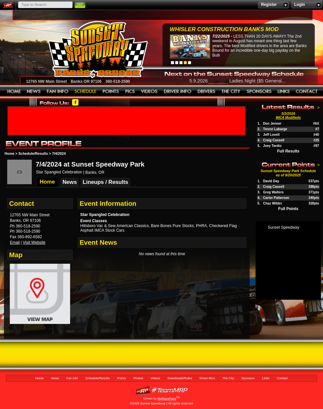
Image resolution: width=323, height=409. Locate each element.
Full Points (288, 208)
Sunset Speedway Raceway (81, 49)
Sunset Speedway (283, 227)
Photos (130, 91)
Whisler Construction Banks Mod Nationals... (224, 30)
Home (14, 91)
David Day (271, 181)
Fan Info (58, 91)
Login (306, 5)
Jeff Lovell (271, 134)
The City (231, 91)
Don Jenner (272, 123)
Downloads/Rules (177, 91)
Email (15, 242)
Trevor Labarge (275, 129)
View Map (40, 296)
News (34, 91)
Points (111, 91)
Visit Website (34, 242)
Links (283, 91)
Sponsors (259, 91)
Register (273, 5)
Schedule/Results (85, 91)
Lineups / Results (105, 182)
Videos (149, 91)
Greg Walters (273, 192)
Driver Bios (206, 91)
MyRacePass (161, 390)
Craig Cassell (273, 140)
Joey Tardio (272, 146)
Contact (306, 91)
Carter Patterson (276, 198)
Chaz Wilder (272, 203)
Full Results (288, 151)
